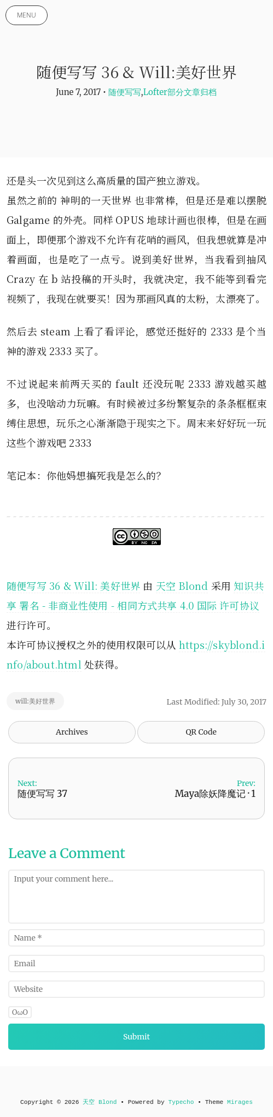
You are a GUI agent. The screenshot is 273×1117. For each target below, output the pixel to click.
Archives (72, 732)
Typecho (181, 1102)
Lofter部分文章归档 (180, 92)
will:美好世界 (35, 701)
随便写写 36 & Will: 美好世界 (73, 585)
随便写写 (124, 92)
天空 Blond (182, 585)
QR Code (200, 732)
